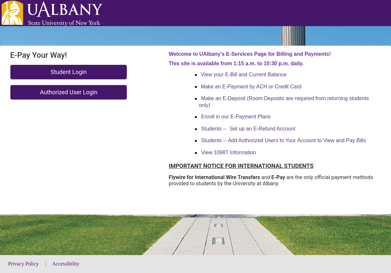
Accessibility (66, 263)
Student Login (69, 71)
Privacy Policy (24, 263)
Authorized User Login (68, 92)
